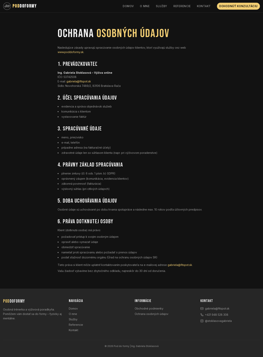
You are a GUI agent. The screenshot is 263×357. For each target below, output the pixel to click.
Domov (128, 6)
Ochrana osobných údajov (151, 314)
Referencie (182, 6)
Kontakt (204, 6)
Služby (161, 6)
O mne (145, 6)
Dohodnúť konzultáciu (238, 6)
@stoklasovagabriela (216, 320)
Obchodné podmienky (149, 308)
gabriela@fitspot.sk (78, 81)
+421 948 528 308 (214, 314)
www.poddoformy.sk (71, 52)
